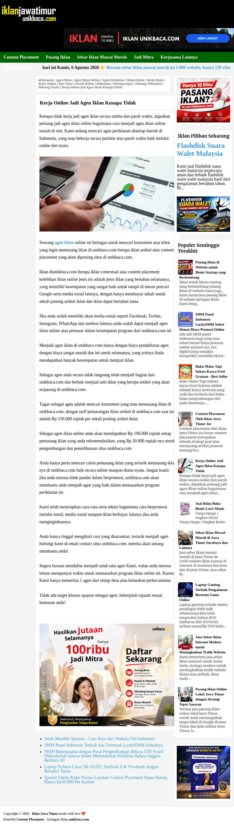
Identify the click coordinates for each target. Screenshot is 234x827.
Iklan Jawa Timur (45, 813)
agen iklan (64, 242)
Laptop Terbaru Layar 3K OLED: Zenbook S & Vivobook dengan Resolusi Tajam (101, 768)
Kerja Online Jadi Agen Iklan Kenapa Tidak (210, 466)
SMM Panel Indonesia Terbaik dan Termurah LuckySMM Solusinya (103, 745)
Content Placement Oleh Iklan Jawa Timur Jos (210, 419)
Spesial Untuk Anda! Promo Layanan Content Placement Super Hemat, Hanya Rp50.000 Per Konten (106, 779)
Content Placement (30, 819)
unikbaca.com (79, 819)
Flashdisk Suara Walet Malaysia (201, 149)
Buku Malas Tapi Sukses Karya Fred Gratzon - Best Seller (211, 371)
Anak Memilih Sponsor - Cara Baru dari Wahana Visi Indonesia (99, 738)
